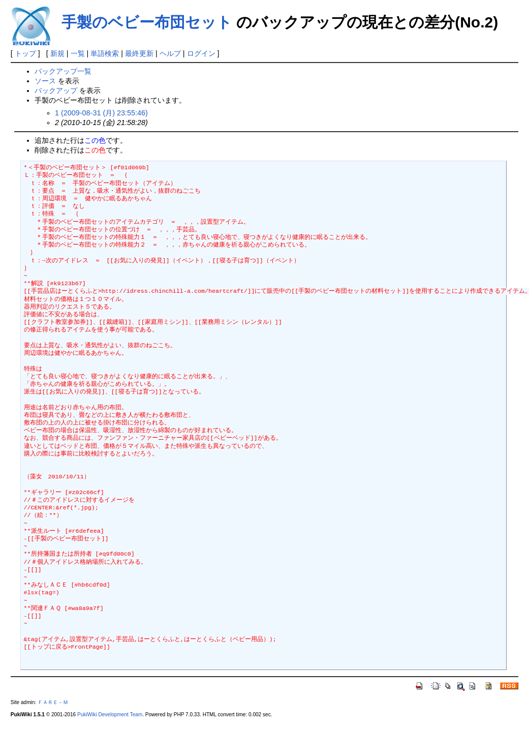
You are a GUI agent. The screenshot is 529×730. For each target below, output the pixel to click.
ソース (45, 81)
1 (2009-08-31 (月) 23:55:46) (101, 113)
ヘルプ (170, 53)
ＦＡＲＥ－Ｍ (53, 702)
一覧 (78, 53)
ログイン (201, 53)
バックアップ (56, 90)
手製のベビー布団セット (146, 22)
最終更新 (139, 53)
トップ (25, 53)
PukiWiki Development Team (109, 714)
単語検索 (104, 53)
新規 (57, 53)
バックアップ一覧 (63, 71)
